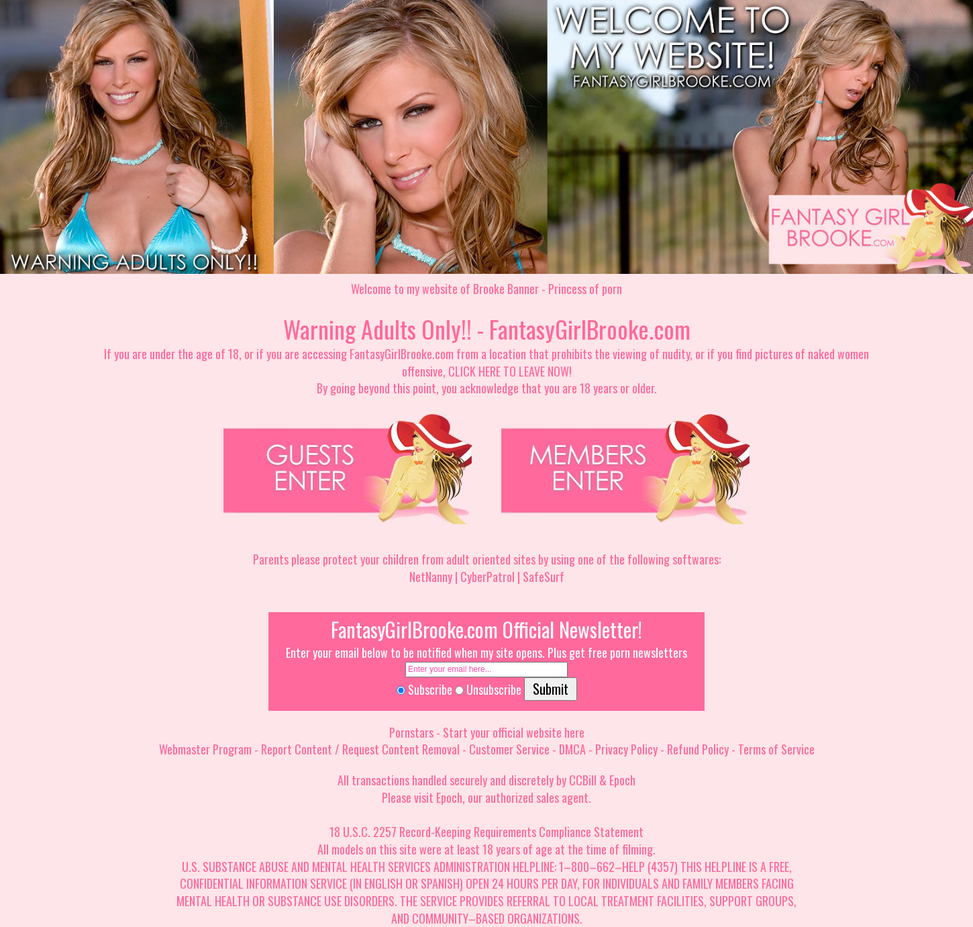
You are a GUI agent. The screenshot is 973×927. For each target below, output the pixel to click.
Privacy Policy (626, 749)
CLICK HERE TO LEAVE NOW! (510, 371)
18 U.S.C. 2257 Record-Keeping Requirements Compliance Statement (486, 831)
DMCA (572, 749)
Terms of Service (776, 749)
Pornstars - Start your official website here (486, 732)
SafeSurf (543, 576)
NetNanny (430, 576)
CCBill (583, 780)
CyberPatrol (487, 576)
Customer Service (509, 749)
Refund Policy (698, 749)
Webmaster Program (205, 749)
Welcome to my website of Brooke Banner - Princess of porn (486, 288)
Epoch (622, 780)
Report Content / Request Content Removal (360, 749)
